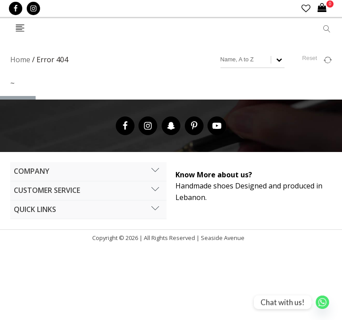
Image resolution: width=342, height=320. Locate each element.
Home (20, 59)
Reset (309, 58)
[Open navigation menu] (20, 28)
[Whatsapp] (322, 302)
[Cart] (325, 8)
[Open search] (327, 29)
